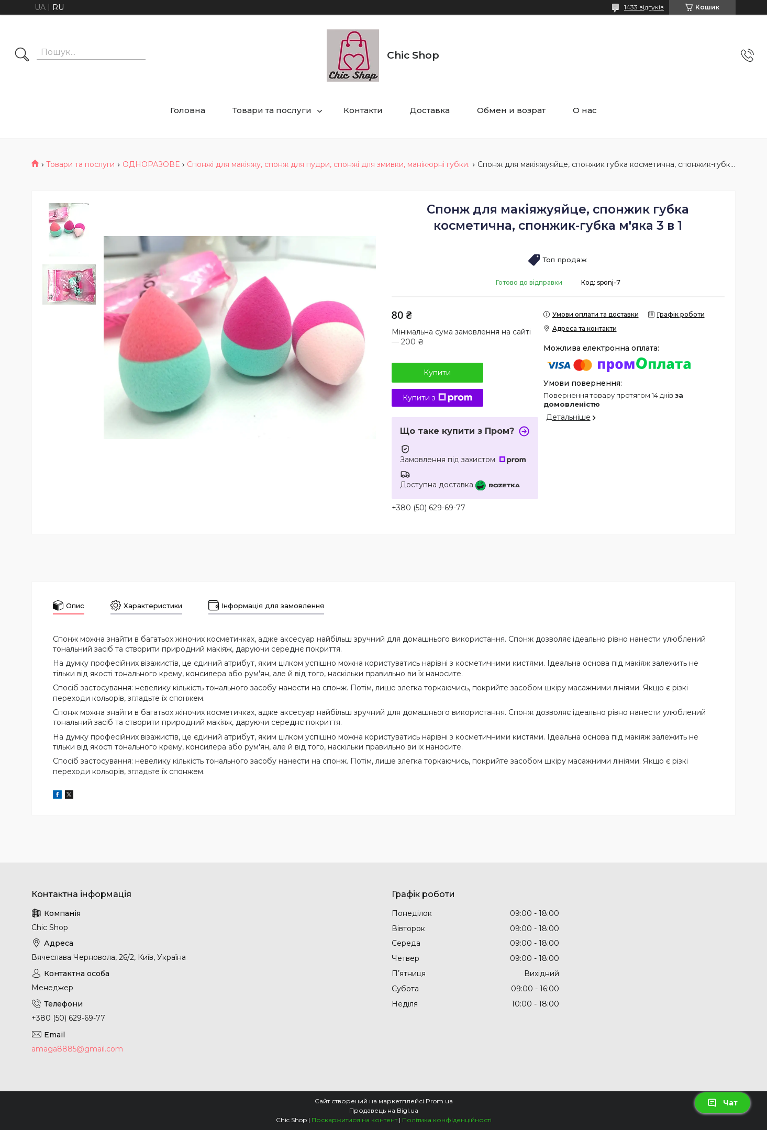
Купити (437, 372)
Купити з (437, 397)
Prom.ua (439, 1101)
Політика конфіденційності (447, 1120)
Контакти (363, 110)
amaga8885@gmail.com (77, 1049)
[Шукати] (22, 55)
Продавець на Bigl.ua (383, 1110)
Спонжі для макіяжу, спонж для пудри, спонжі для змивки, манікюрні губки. (328, 164)
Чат (722, 1102)
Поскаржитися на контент (354, 1120)
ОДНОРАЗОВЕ (151, 164)
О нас (585, 110)
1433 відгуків (644, 7)
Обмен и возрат (511, 110)
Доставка (430, 110)
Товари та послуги (272, 110)
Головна (187, 110)
